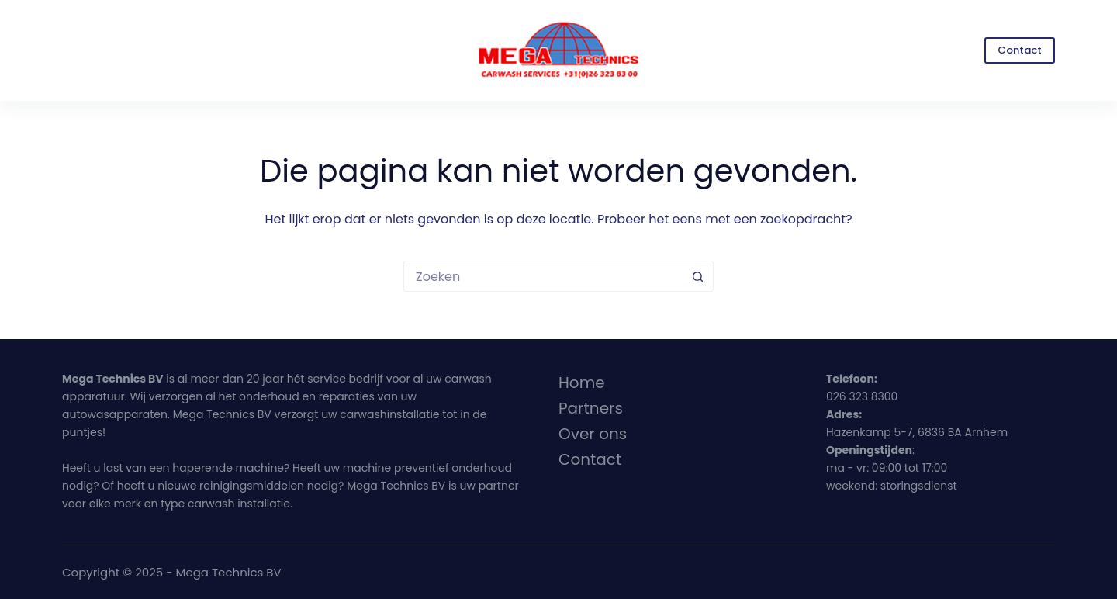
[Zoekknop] (698, 276)
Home (581, 382)
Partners (590, 408)
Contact (1020, 50)
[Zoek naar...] (543, 276)
